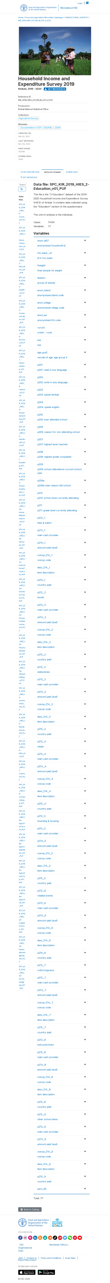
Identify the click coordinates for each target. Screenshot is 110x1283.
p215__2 (41, 654)
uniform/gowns (45, 970)
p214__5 (41, 840)
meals (40, 746)
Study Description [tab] (30, 172)
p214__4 (41, 766)
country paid (44, 584)
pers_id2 (41, 1188)
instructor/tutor (45, 1044)
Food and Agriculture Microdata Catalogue (44, 17)
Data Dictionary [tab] (52, 172)
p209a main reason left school (54, 485)
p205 (40, 414)
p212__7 (41, 965)
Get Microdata (55, 89)
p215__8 (41, 1101)
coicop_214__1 (44, 555)
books (40, 597)
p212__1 (41, 517)
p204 (40, 402)
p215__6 (41, 952)
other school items (47, 1119)
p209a (40, 480)
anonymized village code (50, 307)
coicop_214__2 (45, 629)
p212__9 (41, 1114)
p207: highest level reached (52, 444)
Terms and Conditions (51, 1258)
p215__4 (41, 803)
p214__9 (41, 1139)
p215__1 (41, 579)
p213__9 (41, 1126)
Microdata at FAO (69, 8)
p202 (40, 377)
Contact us (32, 1258)
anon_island (43, 290)
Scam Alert (70, 1258)
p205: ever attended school (52, 419)
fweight (41, 265)
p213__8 (41, 1052)
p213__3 (41, 679)
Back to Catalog (30, 1209)
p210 (40, 493)
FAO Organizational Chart (25, 1247)
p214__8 (41, 1064)
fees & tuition (44, 522)
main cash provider (47, 535)
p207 (40, 439)
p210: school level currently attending (58, 497)
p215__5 (41, 878)
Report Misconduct (27, 1260)
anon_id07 (43, 240)
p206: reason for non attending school (58, 432)
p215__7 (41, 1027)
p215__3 (41, 729)
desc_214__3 (44, 716)
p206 (40, 426)
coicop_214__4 (45, 778)
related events (45, 895)
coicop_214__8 (45, 1077)
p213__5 (41, 828)
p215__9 (41, 1176)
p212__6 (41, 890)
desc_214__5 (44, 865)
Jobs (20, 1258)
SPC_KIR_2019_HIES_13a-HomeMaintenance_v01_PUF (22, 512)
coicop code (44, 560)
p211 (39, 505)
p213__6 (41, 903)
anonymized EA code (49, 320)
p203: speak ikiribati (48, 394)
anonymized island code (50, 295)
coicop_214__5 (45, 853)
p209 (40, 464)
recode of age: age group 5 (52, 357)
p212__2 (41, 592)
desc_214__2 (44, 642)
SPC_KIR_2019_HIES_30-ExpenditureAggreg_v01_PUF (22, 949)
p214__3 (41, 691)
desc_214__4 (44, 791)
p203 (40, 389)
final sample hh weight (49, 270)
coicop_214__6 (45, 927)
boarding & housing (48, 821)
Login (79, 3)
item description (46, 572)
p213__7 (41, 977)
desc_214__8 (44, 1089)
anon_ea (42, 315)
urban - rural (44, 332)
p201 (40, 364)
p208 (40, 451)
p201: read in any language (52, 369)
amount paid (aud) (47, 547)
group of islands (46, 282)
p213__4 (41, 753)
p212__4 (41, 741)
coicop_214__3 (45, 704)
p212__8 (41, 1039)
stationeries (43, 671)
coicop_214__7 (45, 1002)
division (41, 277)
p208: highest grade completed (54, 456)
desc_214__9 (44, 1164)
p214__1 (41, 542)
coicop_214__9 (45, 1151)
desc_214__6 (44, 940)
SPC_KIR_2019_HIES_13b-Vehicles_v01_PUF (22, 538)
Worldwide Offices (58, 1244)
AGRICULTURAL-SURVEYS (76, 17)
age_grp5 (42, 352)
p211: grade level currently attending (57, 510)
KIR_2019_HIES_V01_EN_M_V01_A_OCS (34, 20)
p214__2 (41, 617)
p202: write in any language (52, 382)
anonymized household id (51, 245)
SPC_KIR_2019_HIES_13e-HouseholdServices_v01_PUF (22, 618)
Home (20, 17)
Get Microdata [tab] (29, 177)
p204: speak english (48, 407)
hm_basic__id (44, 253)
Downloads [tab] (72, 172)
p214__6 (41, 915)
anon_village (44, 302)
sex (39, 340)
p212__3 (41, 667)
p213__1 (41, 530)
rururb (41, 327)
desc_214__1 (43, 567)
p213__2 (41, 604)
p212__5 (41, 816)
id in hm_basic (45, 258)
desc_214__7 (44, 1014)
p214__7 (41, 990)
